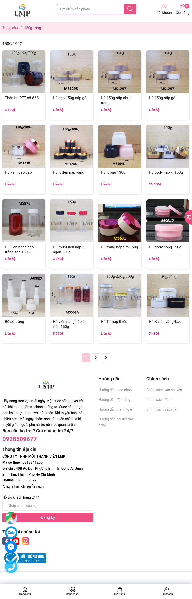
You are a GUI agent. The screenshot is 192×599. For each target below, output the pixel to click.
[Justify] (130, 9)
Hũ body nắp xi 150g (166, 172)
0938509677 (19, 439)
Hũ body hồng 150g (165, 247)
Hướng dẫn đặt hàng (114, 400)
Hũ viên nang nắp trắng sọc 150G (19, 249)
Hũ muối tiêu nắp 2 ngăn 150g (68, 249)
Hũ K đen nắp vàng (68, 172)
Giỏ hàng (183, 9)
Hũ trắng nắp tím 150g (119, 247)
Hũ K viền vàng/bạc (165, 321)
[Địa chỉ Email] (48, 506)
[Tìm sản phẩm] (96, 9)
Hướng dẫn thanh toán (115, 409)
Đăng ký (48, 517)
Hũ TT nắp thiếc (114, 321)
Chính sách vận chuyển (164, 390)
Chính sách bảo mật (162, 409)
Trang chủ (25, 594)
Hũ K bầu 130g (113, 172)
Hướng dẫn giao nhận (115, 390)
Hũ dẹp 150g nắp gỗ (69, 98)
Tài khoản (167, 594)
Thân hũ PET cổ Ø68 (22, 98)
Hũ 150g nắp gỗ (162, 98)
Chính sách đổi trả (160, 400)
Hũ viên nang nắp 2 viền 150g (69, 324)
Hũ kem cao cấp (18, 172)
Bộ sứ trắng (14, 321)
